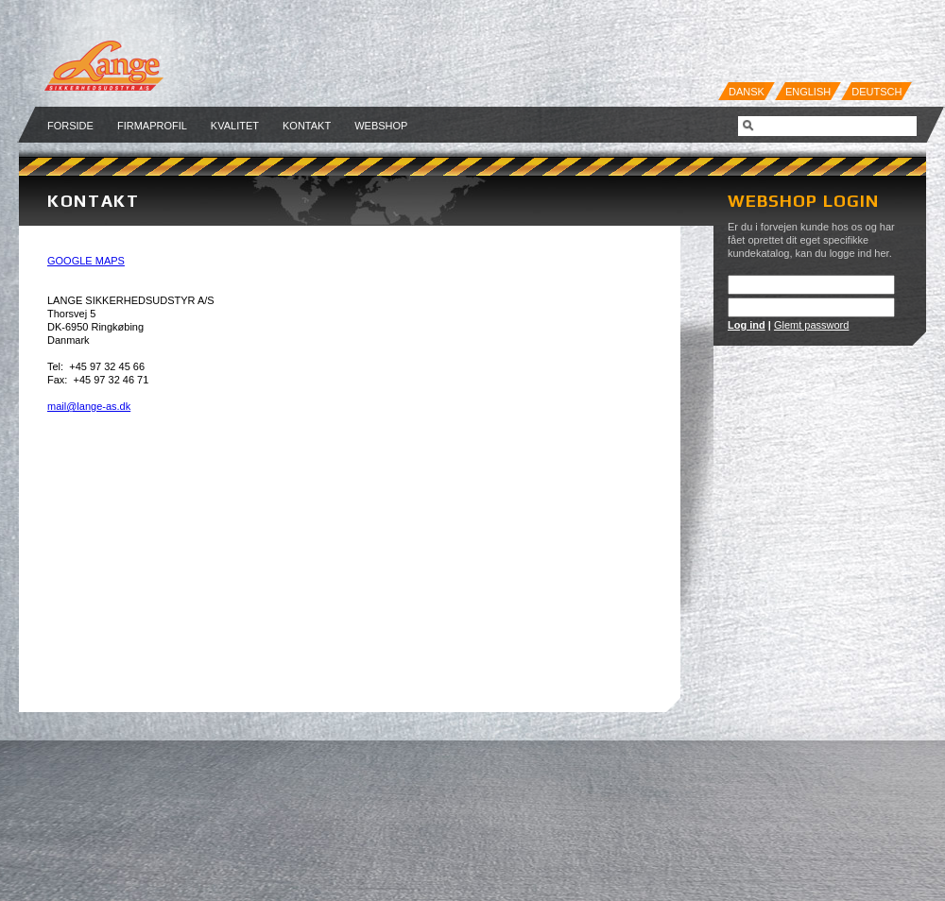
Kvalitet (235, 125)
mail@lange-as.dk (88, 406)
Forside (70, 125)
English (808, 91)
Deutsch (876, 91)
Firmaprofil (152, 125)
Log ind (746, 325)
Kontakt (307, 125)
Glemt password (811, 325)
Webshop (380, 125)
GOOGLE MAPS (86, 260)
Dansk (747, 91)
